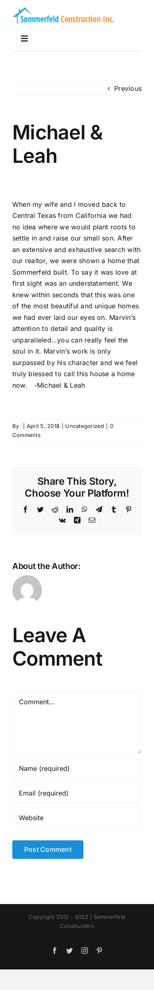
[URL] (77, 817)
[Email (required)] (77, 793)
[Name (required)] (77, 768)
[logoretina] (63, 9)
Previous (128, 88)
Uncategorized (84, 426)
